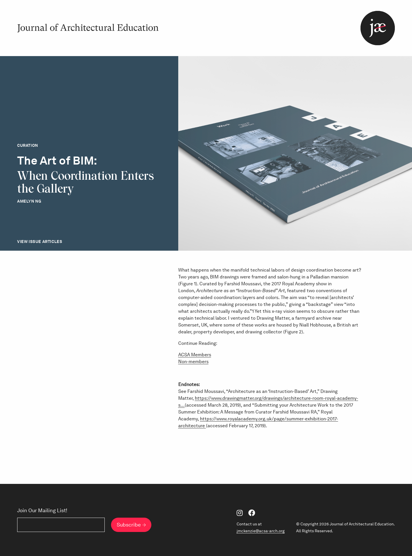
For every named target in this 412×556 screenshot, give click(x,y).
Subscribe (129, 525)
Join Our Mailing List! (42, 510)
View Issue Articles (39, 241)
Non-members (193, 361)
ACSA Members (194, 354)
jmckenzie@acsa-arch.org (261, 531)
